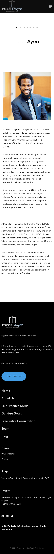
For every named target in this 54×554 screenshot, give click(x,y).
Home (19, 28)
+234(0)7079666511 (11, 503)
